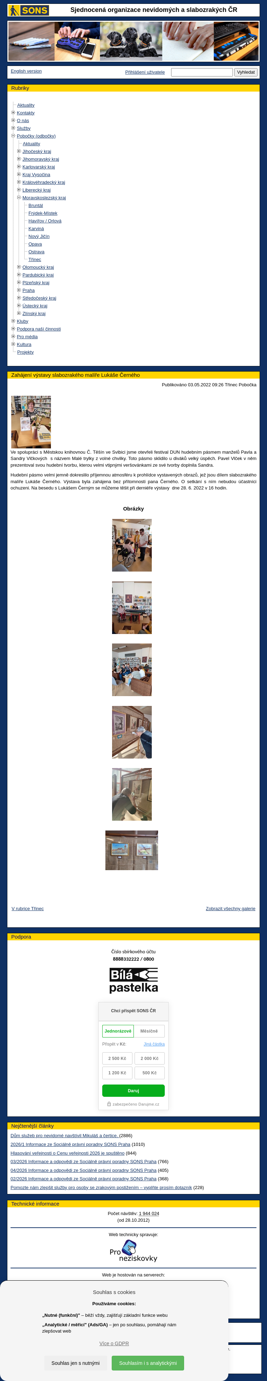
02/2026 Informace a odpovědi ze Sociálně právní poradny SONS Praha (84, 1178)
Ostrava (36, 251)
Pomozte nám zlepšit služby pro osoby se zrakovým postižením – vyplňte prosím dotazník (101, 1187)
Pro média (27, 336)
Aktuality (25, 105)
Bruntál (35, 205)
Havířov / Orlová (44, 221)
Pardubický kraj (38, 275)
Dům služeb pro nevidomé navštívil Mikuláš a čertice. (65, 1135)
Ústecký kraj (34, 305)
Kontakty (26, 112)
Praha (28, 290)
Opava (35, 244)
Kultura (24, 344)
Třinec (34, 259)
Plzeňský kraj (36, 282)
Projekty (25, 352)
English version (26, 71)
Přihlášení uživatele (145, 72)
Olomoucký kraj (38, 267)
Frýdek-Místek (42, 213)
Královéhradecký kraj (43, 182)
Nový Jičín (39, 236)
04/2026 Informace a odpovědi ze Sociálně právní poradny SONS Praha (84, 1170)
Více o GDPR (114, 1343)
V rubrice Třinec (28, 908)
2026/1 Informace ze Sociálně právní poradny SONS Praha (70, 1144)
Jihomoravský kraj (40, 159)
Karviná (36, 228)
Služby (24, 128)
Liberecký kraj (36, 190)
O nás (23, 120)
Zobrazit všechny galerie (230, 908)
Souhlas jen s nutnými (76, 1363)
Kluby (22, 321)
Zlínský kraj (34, 313)
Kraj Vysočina (36, 174)
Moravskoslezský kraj (44, 197)
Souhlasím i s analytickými (148, 1363)
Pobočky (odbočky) (36, 136)
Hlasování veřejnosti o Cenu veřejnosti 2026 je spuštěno (67, 1153)
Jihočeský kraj (36, 151)
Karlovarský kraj (38, 166)
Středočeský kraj (39, 298)
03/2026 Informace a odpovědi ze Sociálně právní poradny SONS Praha (84, 1161)
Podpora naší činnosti (39, 329)
